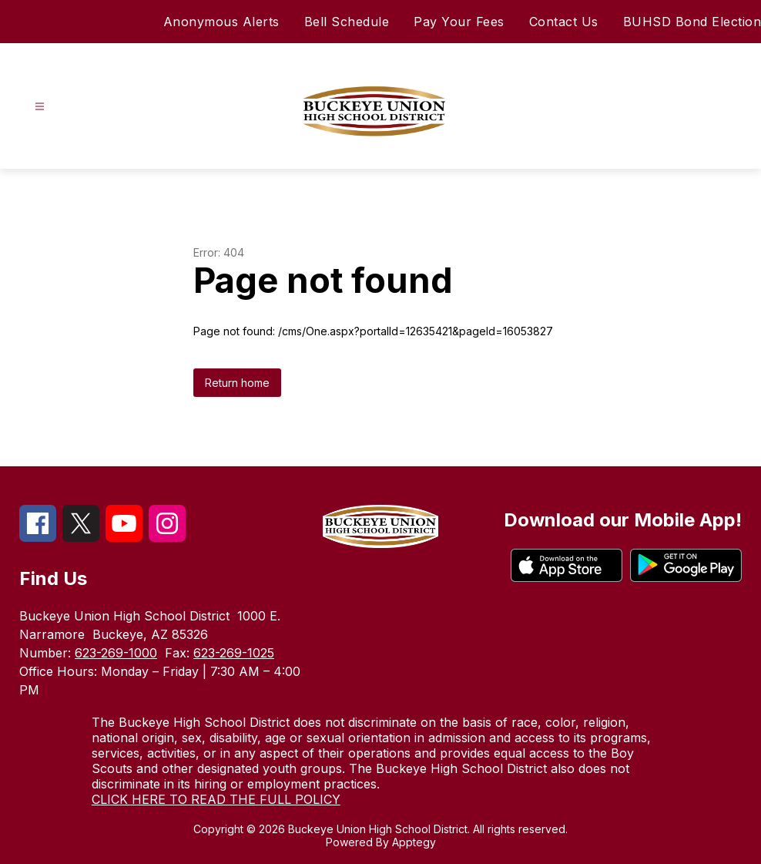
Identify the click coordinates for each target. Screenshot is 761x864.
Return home (237, 382)
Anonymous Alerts (221, 21)
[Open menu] (40, 107)
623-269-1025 (233, 653)
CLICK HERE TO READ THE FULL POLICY (216, 799)
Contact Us (563, 21)
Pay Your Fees (459, 21)
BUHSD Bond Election (692, 21)
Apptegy (414, 842)
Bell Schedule (347, 21)
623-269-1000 (116, 653)
